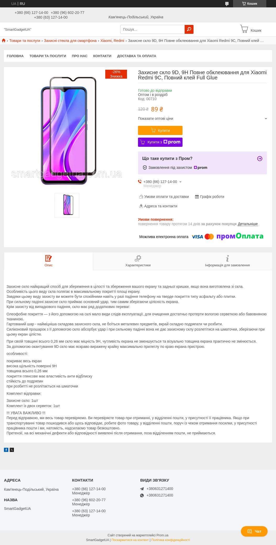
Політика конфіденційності (170, 540)
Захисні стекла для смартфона (70, 41)
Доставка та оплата (136, 56)
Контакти (102, 56)
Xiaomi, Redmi (112, 41)
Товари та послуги (24, 41)
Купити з (163, 142)
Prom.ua (162, 535)
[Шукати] (189, 29)
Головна (15, 56)
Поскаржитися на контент (130, 540)
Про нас (79, 56)
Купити (164, 130)
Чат (254, 531)
